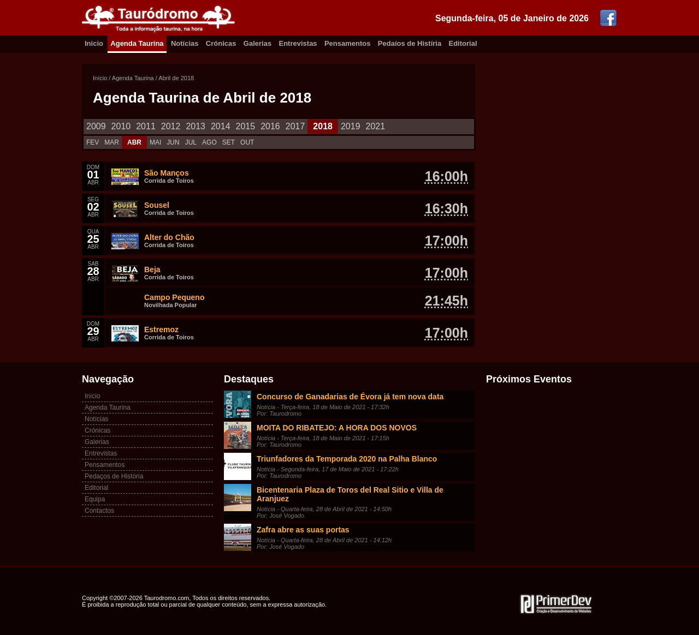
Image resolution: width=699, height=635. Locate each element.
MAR (111, 142)
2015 (246, 126)
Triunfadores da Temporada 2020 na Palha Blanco (347, 458)
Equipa (95, 499)
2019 (350, 126)
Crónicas (221, 43)
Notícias (185, 43)
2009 (96, 126)
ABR (134, 142)
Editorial (463, 43)
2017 (295, 126)
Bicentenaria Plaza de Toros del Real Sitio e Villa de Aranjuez (350, 494)
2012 (171, 126)
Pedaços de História (114, 476)
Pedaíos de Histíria (409, 43)
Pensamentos (347, 43)
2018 (323, 126)
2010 (121, 126)
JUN (173, 142)
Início (100, 78)
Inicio (94, 43)
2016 (270, 126)
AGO (209, 142)
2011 (146, 126)
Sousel (156, 205)
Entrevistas (298, 43)
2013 (195, 126)
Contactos (99, 510)
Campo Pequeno (174, 297)
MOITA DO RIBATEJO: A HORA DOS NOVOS (337, 427)
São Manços (166, 173)
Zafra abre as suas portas (303, 529)
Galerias (257, 43)
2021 (376, 126)
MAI (155, 142)
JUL (191, 142)
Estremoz (161, 329)
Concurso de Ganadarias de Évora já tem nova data (350, 396)
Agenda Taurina (136, 43)
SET (228, 142)
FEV (92, 142)
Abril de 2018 (176, 78)
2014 (220, 126)
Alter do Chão (169, 237)
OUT (247, 142)
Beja (152, 269)
